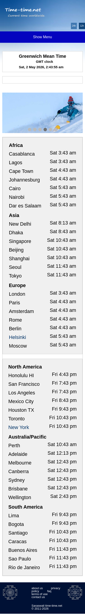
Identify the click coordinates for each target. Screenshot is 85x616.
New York (18, 427)
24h (74, 26)
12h (82, 26)
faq (49, 591)
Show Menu (42, 37)
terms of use (40, 594)
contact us (38, 597)
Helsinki (17, 337)
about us (37, 588)
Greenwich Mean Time (42, 56)
